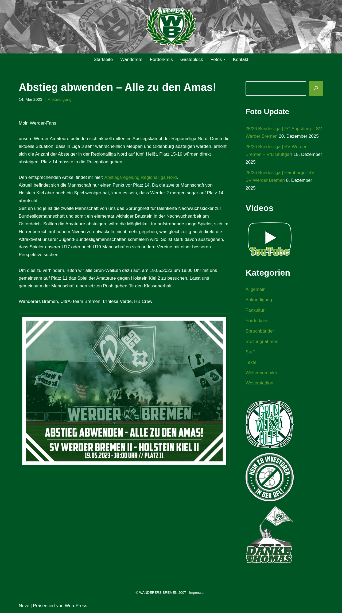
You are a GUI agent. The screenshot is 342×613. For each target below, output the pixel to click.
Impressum (197, 593)
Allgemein (256, 289)
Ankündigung (59, 99)
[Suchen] (316, 88)
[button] (224, 59)
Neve (24, 605)
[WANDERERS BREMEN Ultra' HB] (171, 26)
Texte (251, 362)
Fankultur (255, 310)
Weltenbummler (261, 372)
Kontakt (240, 59)
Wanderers (131, 59)
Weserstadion (259, 382)
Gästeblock (191, 59)
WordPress (76, 605)
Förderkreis (161, 59)
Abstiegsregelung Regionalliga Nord (140, 177)
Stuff (250, 351)
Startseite (103, 59)
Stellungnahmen (262, 341)
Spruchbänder (260, 331)
